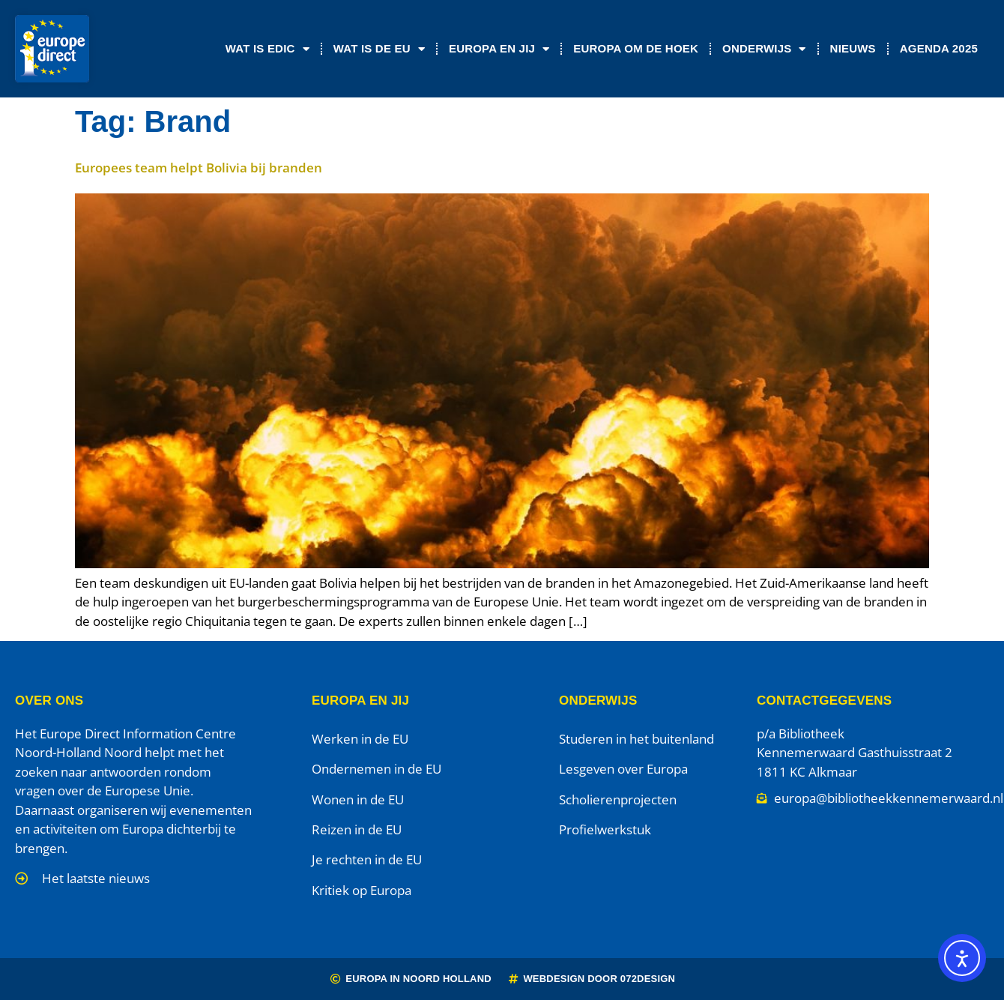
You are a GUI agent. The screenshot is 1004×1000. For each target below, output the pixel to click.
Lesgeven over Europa (623, 768)
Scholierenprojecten (618, 799)
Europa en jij (499, 49)
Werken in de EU (360, 738)
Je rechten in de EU (367, 859)
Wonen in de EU (358, 799)
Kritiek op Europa (361, 890)
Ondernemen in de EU (376, 768)
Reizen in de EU (357, 829)
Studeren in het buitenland (636, 738)
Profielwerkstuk (605, 829)
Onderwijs (764, 49)
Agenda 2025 (939, 48)
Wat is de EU (379, 49)
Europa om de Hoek (635, 48)
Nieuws (853, 48)
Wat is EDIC (267, 49)
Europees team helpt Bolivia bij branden (198, 167)
